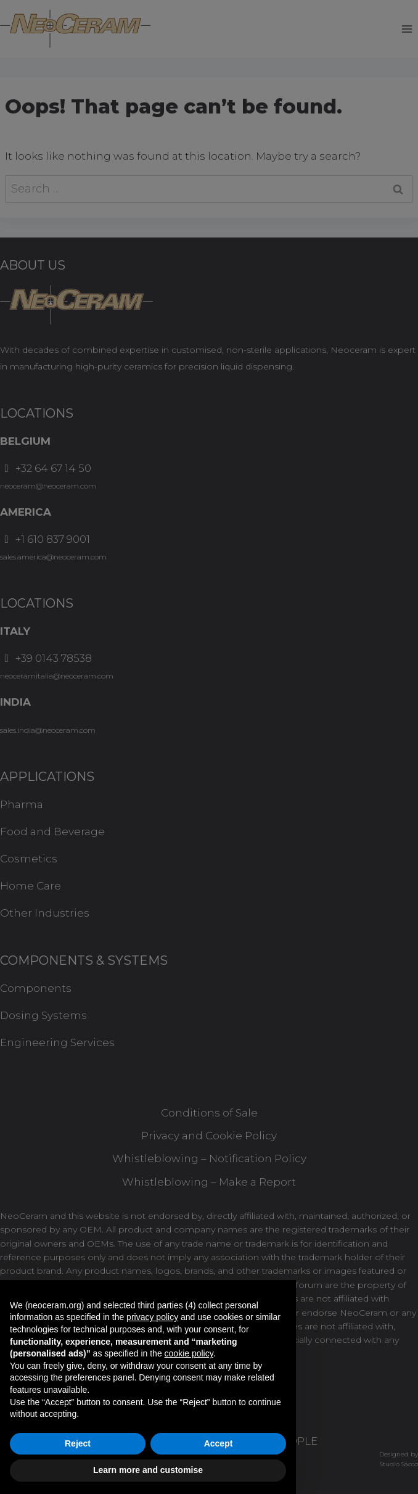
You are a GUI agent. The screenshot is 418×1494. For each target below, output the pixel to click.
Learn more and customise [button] (148, 1470)
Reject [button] (78, 1443)
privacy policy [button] (152, 1317)
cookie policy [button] (189, 1353)
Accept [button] (218, 1443)
